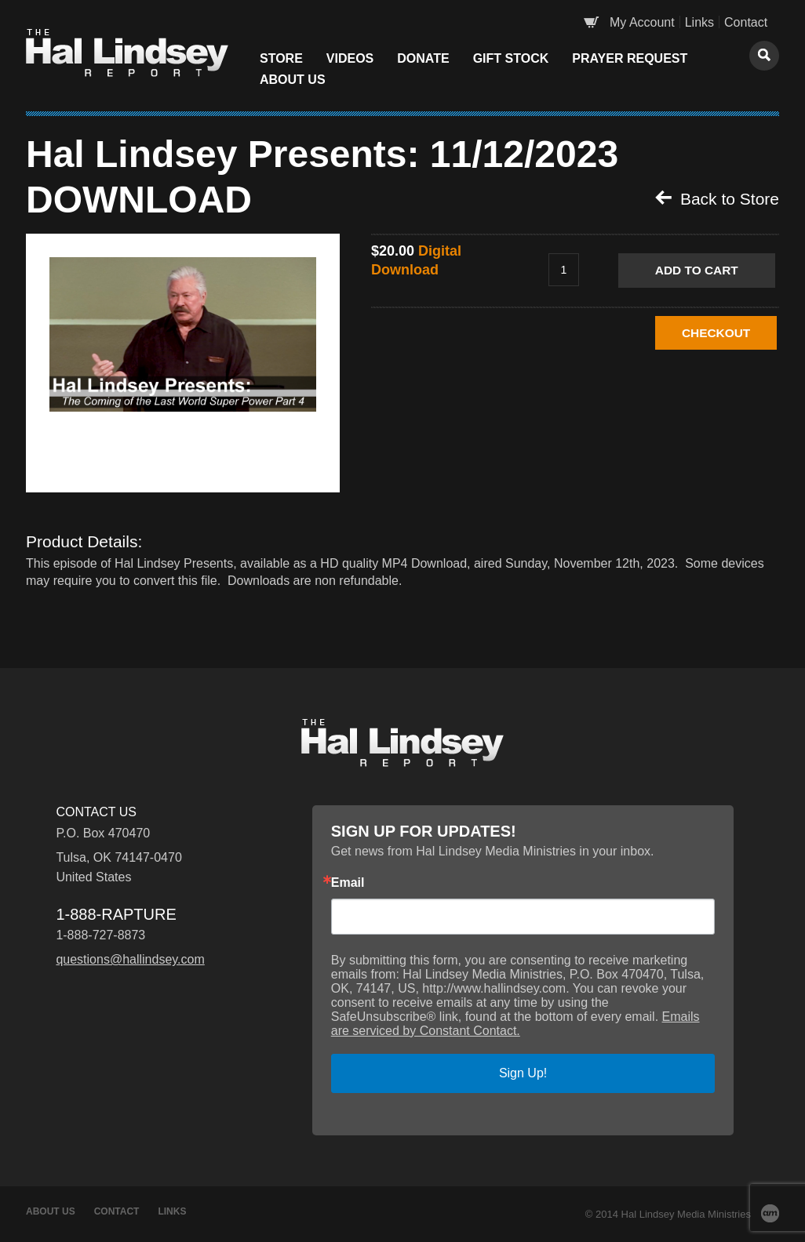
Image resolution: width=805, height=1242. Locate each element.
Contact (745, 22)
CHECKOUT (702, 333)
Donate (423, 58)
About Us (293, 79)
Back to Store (717, 198)
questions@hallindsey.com (130, 959)
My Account (642, 22)
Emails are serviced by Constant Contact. (515, 1023)
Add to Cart (701, 270)
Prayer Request (629, 58)
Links (699, 22)
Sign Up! (523, 1073)
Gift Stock (511, 58)
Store (281, 58)
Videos (349, 58)
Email (348, 883)
